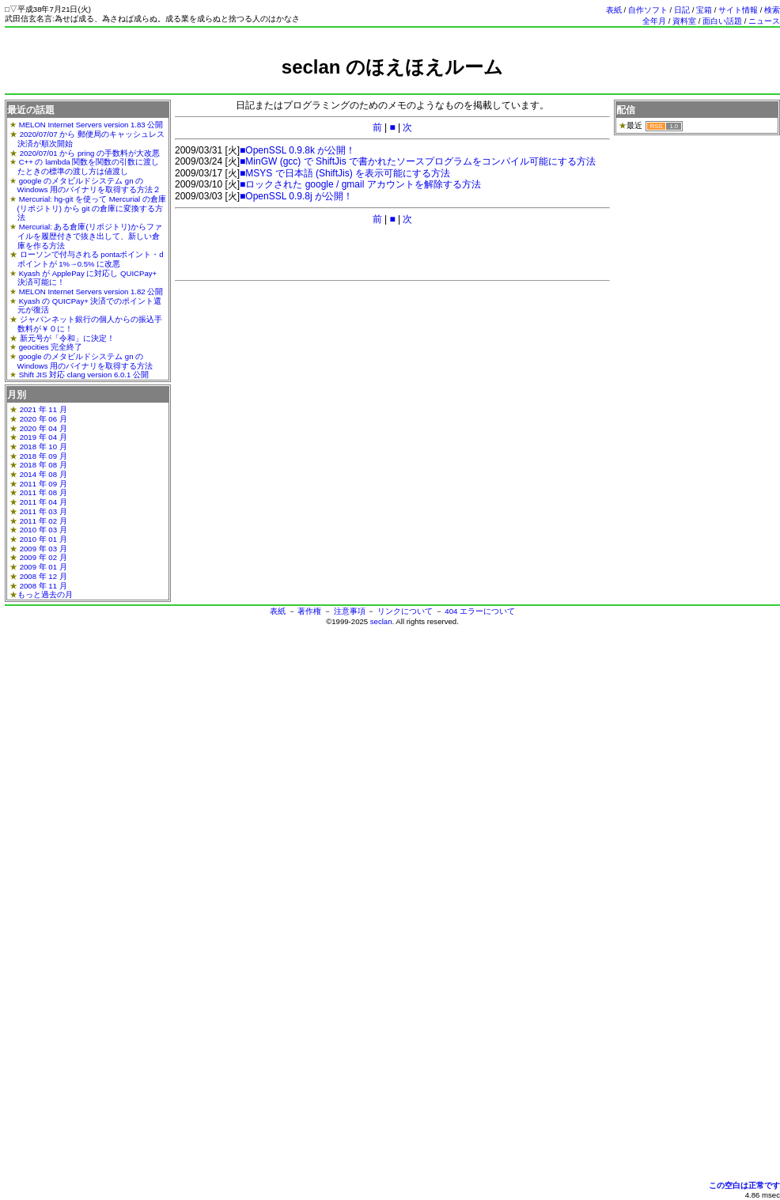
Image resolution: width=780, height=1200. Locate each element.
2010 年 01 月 (43, 539)
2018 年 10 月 (43, 446)
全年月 (654, 21)
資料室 (684, 21)
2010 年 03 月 (43, 529)
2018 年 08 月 (43, 464)
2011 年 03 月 (43, 511)
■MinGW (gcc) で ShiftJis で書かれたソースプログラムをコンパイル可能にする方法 (418, 161)
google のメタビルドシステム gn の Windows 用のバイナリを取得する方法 (85, 361)
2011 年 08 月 (43, 492)
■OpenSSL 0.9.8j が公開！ (296, 196)
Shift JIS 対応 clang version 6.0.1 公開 (84, 374)
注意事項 (349, 611)
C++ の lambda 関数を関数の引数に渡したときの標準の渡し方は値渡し (88, 166)
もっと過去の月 (45, 594)
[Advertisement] (392, 85)
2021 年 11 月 (43, 409)
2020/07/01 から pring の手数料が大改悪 (90, 153)
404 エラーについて (480, 611)
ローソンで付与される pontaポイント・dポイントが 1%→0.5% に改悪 (90, 259)
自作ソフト (648, 10)
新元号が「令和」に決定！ (67, 338)
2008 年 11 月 (43, 585)
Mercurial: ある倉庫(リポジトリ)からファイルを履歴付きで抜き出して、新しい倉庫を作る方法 (89, 235)
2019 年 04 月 (43, 437)
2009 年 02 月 (43, 557)
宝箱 (704, 10)
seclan (381, 621)
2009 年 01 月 (43, 566)
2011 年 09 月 (43, 483)
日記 (682, 10)
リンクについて (405, 611)
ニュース (764, 21)
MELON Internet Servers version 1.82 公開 (91, 291)
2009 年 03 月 (43, 548)
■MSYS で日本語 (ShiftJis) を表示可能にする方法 (345, 173)
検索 (772, 10)
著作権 (309, 611)
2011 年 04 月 (43, 502)
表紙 (614, 10)
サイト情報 (738, 10)
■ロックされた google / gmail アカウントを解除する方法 (360, 184)
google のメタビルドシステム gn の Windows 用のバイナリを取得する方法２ (89, 185)
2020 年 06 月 (43, 419)
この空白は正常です (744, 1185)
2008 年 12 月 (43, 576)
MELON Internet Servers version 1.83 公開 (91, 124)
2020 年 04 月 (43, 428)
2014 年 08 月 (43, 474)
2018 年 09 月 (43, 456)
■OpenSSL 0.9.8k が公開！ (297, 150)
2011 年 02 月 (43, 521)
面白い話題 (722, 21)
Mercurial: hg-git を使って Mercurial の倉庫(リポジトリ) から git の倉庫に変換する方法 (91, 208)
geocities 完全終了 (51, 347)
